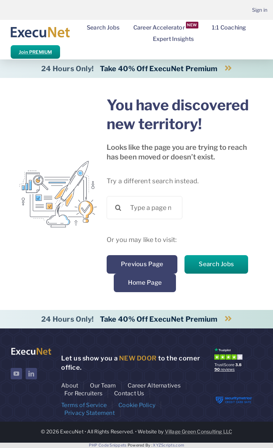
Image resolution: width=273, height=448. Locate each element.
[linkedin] (31, 373)
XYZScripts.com (168, 445)
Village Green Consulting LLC (198, 431)
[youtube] (16, 373)
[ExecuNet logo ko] (31, 349)
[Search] (118, 207)
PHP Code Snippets (108, 445)
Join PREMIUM (35, 52)
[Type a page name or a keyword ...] (145, 207)
